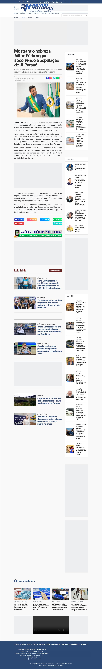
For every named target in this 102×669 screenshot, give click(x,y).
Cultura (44, 13)
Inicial (16, 13)
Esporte (37, 13)
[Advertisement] (67, 8)
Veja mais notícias (55, 270)
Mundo (30, 17)
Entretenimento (54, 13)
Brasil (23, 17)
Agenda (37, 17)
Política (22, 13)
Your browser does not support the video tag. (51, 625)
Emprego (16, 17)
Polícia (30, 13)
